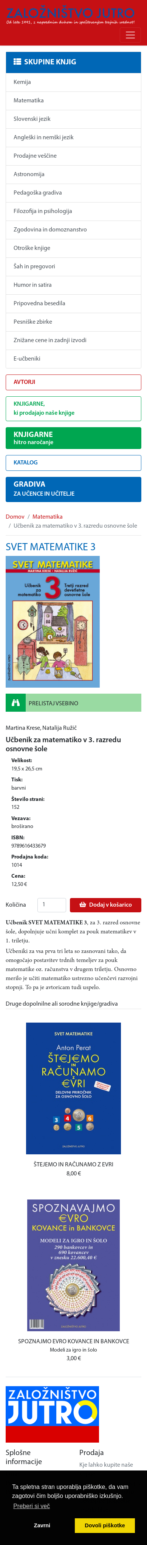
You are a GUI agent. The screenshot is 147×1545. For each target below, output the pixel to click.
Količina (16, 905)
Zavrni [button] (42, 1525)
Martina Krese (23, 728)
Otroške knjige (32, 248)
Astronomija (29, 175)
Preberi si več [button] (31, 1506)
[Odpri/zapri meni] (130, 35)
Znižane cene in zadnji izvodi (50, 341)
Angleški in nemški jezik (44, 138)
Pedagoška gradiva (38, 193)
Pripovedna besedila (39, 304)
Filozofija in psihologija (43, 212)
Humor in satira (33, 285)
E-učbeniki (27, 359)
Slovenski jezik (32, 119)
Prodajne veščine (35, 156)
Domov (15, 517)
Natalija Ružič (59, 728)
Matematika (29, 101)
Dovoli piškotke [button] (105, 1525)
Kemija (22, 82)
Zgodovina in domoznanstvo (50, 230)
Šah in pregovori (34, 267)
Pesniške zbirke (33, 322)
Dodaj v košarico (105, 904)
